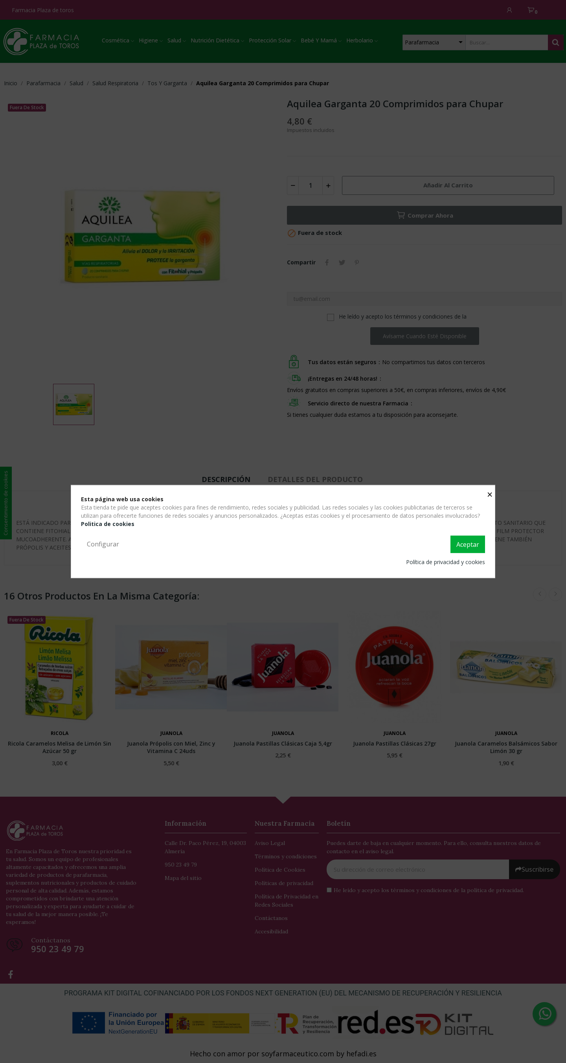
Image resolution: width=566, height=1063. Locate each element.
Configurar (103, 544)
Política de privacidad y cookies (445, 561)
